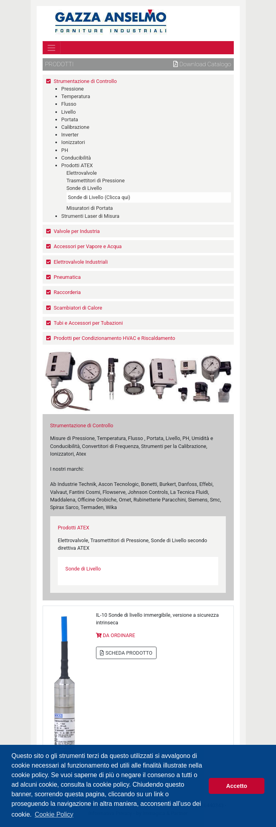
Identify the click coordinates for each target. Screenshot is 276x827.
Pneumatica (67, 277)
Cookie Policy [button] (54, 814)
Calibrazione (75, 127)
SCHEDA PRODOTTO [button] (126, 653)
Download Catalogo (202, 64)
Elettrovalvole (82, 173)
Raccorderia (67, 292)
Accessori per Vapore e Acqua (88, 246)
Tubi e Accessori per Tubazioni (88, 323)
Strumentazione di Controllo (85, 81)
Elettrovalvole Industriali (81, 262)
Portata (69, 119)
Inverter (69, 135)
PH (64, 150)
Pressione (72, 89)
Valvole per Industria (77, 231)
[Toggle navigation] (52, 47)
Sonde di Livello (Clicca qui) (99, 197)
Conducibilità (76, 158)
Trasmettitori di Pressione (96, 181)
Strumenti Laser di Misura (90, 216)
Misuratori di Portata (90, 208)
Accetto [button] (236, 786)
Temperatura (75, 96)
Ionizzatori (73, 142)
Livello (68, 112)
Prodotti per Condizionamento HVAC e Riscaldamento (114, 338)
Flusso (68, 104)
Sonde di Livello (84, 188)
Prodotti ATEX (77, 165)
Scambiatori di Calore (78, 308)
